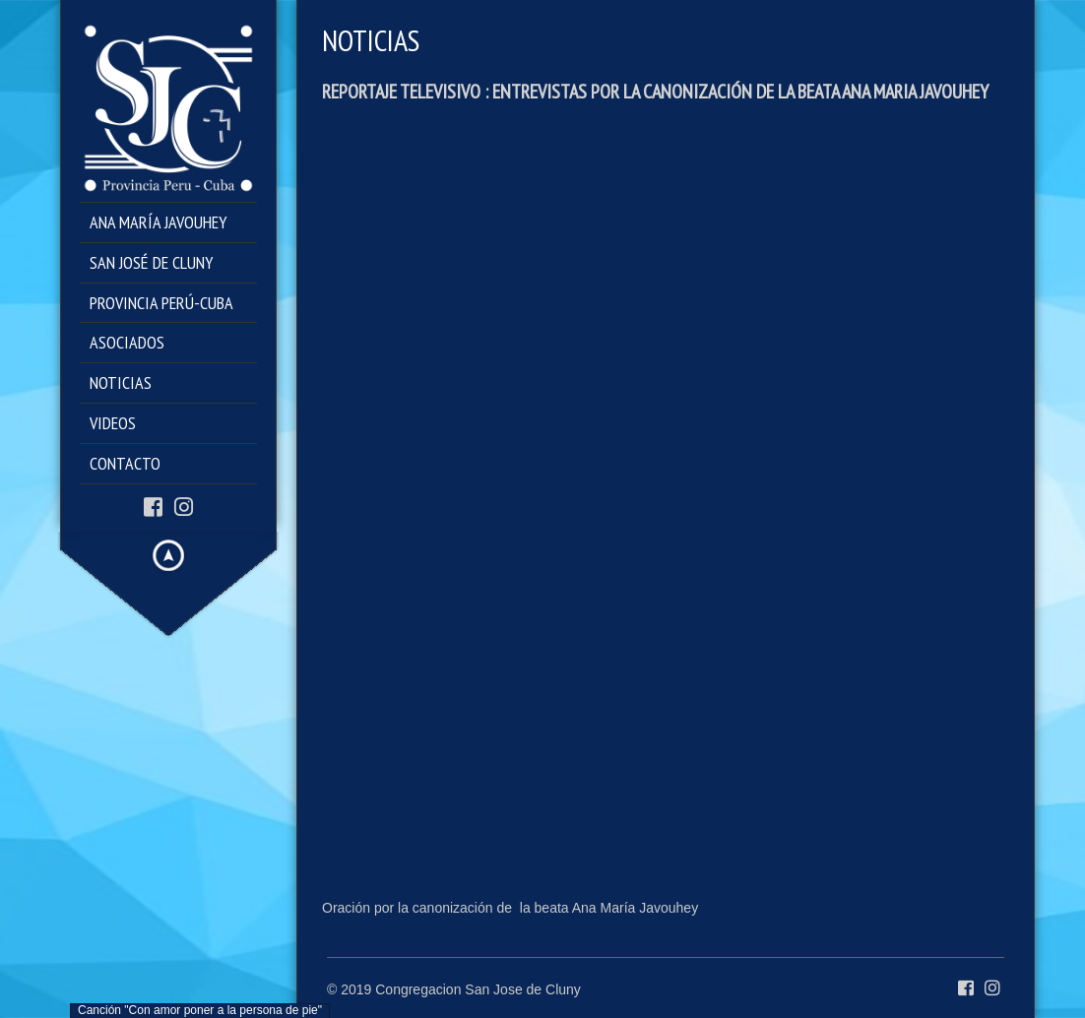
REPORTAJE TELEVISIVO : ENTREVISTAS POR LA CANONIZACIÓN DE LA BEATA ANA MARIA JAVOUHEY (655, 91)
